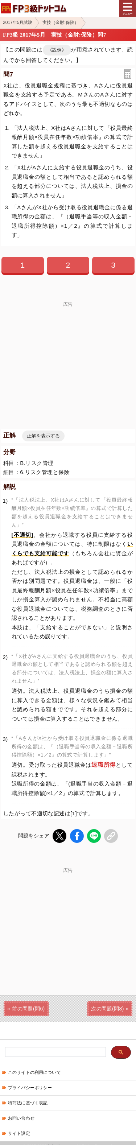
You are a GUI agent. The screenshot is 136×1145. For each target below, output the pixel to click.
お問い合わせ (21, 1118)
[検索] (55, 1052)
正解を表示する (43, 435)
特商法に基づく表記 (28, 1102)
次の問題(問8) (107, 1009)
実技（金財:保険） (60, 22)
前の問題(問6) (28, 1009)
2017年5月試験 (17, 22)
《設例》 (57, 50)
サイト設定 (19, 1133)
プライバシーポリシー (30, 1087)
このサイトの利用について (34, 1072)
